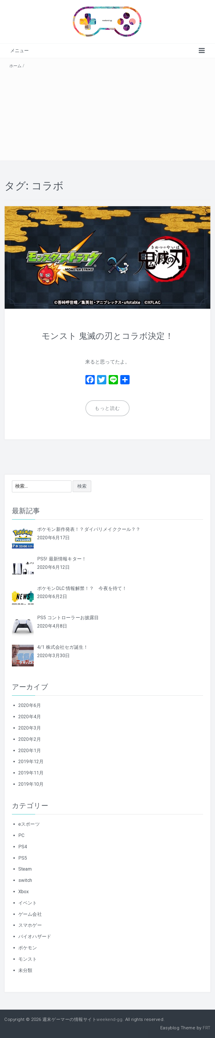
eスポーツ (29, 824)
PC (21, 835)
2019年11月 (31, 773)
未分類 (25, 970)
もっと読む (107, 408)
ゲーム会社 (30, 914)
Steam (25, 869)
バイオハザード (34, 936)
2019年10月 (31, 784)
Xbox (23, 891)
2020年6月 (29, 705)
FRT (207, 1027)
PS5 (22, 857)
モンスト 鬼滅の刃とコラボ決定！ (108, 336)
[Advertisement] (107, 113)
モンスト (27, 959)
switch (25, 880)
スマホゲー (30, 925)
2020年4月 (29, 716)
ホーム (15, 65)
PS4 (22, 846)
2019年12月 (31, 761)
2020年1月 (29, 750)
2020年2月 (29, 739)
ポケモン (27, 948)
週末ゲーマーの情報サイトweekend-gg (82, 1019)
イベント (27, 903)
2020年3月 (29, 728)
